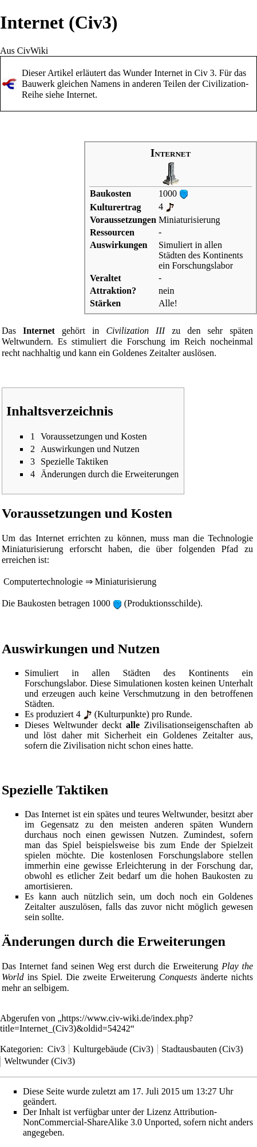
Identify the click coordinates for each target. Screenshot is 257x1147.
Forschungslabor (202, 265)
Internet (80, 94)
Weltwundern (26, 341)
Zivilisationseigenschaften (192, 725)
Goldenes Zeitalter (146, 353)
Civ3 (56, 1049)
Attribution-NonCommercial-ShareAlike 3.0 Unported (120, 1117)
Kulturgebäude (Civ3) (113, 1049)
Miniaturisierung (189, 220)
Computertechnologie (43, 581)
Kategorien (20, 1049)
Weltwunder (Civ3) (39, 1061)
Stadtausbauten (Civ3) (202, 1049)
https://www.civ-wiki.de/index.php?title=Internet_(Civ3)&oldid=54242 (96, 1023)
